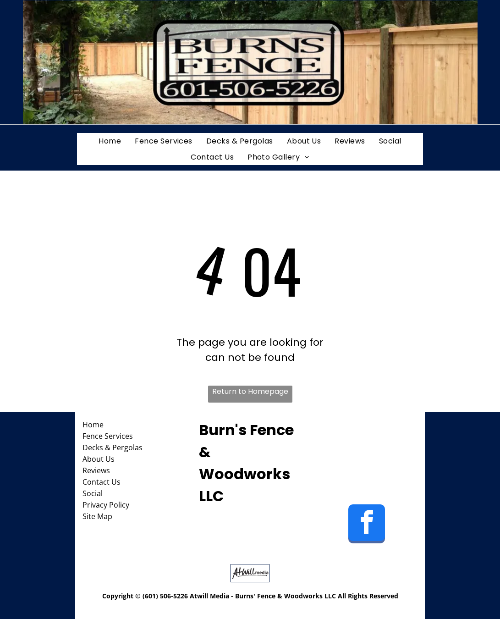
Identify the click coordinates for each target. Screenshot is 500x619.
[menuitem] (110, 141)
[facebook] (366, 525)
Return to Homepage (250, 391)
